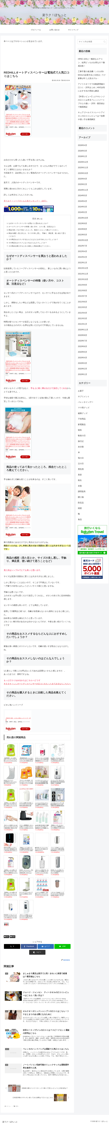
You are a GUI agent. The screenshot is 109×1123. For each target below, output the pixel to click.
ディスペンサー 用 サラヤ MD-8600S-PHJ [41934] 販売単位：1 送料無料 (58, 783)
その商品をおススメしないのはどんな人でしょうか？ (29, 244)
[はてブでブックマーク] (37, 947)
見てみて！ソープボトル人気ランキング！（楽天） (26, 201)
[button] (59, 947)
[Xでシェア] (14, 947)
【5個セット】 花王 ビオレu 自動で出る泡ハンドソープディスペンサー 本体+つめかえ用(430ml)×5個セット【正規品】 (26, 851)
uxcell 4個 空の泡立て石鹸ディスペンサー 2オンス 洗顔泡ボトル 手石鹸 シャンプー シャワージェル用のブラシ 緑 (42, 829)
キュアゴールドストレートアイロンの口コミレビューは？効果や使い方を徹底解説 (91, 115)
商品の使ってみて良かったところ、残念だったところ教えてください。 (36, 230)
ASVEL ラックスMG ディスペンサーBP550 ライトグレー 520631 (57, 873)
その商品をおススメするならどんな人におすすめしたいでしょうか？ (35, 240)
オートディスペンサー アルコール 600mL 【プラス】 (26, 895)
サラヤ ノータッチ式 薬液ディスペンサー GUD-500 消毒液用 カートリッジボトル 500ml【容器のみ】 (42, 761)
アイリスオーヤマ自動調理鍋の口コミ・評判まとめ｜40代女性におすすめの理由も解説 (91, 87)
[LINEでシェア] (48, 947)
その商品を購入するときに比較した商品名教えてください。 (32, 247)
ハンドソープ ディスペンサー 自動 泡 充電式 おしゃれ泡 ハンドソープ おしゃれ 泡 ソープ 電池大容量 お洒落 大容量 (42, 807)
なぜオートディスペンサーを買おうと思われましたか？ (30, 223)
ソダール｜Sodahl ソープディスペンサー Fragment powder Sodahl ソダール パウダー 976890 (57, 896)
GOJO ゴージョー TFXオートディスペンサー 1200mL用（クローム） (26, 873)
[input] (92, 41)
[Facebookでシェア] (26, 947)
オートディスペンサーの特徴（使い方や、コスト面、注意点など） (34, 227)
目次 (34, 219)
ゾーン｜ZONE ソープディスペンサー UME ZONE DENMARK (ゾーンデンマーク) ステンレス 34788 (57, 851)
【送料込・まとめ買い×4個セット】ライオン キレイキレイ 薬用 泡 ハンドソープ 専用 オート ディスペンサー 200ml (11, 874)
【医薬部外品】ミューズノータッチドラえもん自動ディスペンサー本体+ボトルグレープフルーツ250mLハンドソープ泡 (26, 762)
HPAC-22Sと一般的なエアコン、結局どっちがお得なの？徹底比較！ (91, 62)
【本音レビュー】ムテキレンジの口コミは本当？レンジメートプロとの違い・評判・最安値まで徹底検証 (91, 101)
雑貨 (12, 938)
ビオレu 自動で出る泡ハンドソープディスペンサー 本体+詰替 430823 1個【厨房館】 (26, 806)
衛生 (6, 938)
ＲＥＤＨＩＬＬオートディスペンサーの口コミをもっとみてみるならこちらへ (37, 685)
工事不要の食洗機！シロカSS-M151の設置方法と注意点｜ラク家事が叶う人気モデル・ (92, 74)
